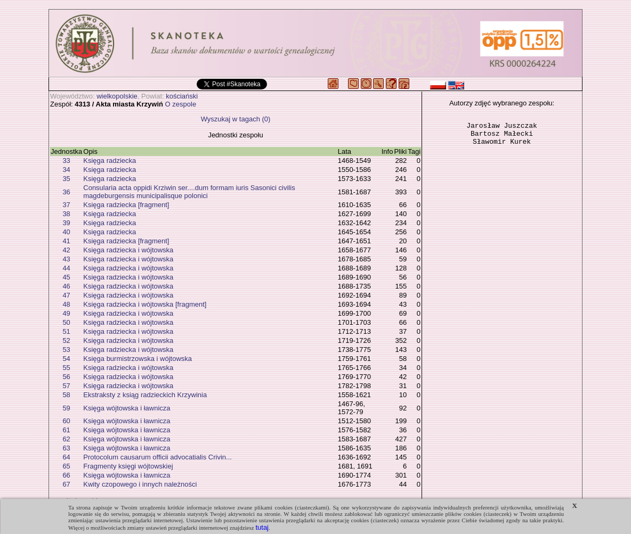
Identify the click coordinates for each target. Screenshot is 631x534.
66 (66, 475)
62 (66, 439)
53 (66, 350)
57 (66, 386)
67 (66, 484)
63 (66, 448)
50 (66, 322)
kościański (182, 96)
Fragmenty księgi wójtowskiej (128, 466)
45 (66, 277)
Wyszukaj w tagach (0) (236, 119)
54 (66, 359)
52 (66, 340)
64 (66, 457)
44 (66, 268)
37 (66, 205)
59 (66, 408)
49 (66, 313)
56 (66, 377)
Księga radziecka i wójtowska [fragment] (144, 304)
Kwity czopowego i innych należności (140, 484)
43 (66, 259)
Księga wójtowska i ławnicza (126, 408)
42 (66, 250)
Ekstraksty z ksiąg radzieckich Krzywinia (145, 395)
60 (66, 421)
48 (66, 304)
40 (66, 232)
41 (66, 241)
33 (66, 161)
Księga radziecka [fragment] (126, 205)
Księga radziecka (109, 161)
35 (66, 179)
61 (66, 430)
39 (66, 223)
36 (66, 192)
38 (66, 214)
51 (66, 331)
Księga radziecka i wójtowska (128, 250)
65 (66, 466)
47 (66, 295)
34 (66, 170)
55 (66, 368)
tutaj (262, 527)
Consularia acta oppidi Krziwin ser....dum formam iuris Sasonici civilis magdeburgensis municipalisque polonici (189, 192)
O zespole (181, 104)
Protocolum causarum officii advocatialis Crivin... (157, 457)
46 (66, 286)
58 (66, 395)
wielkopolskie (116, 96)
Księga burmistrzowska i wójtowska (137, 359)
